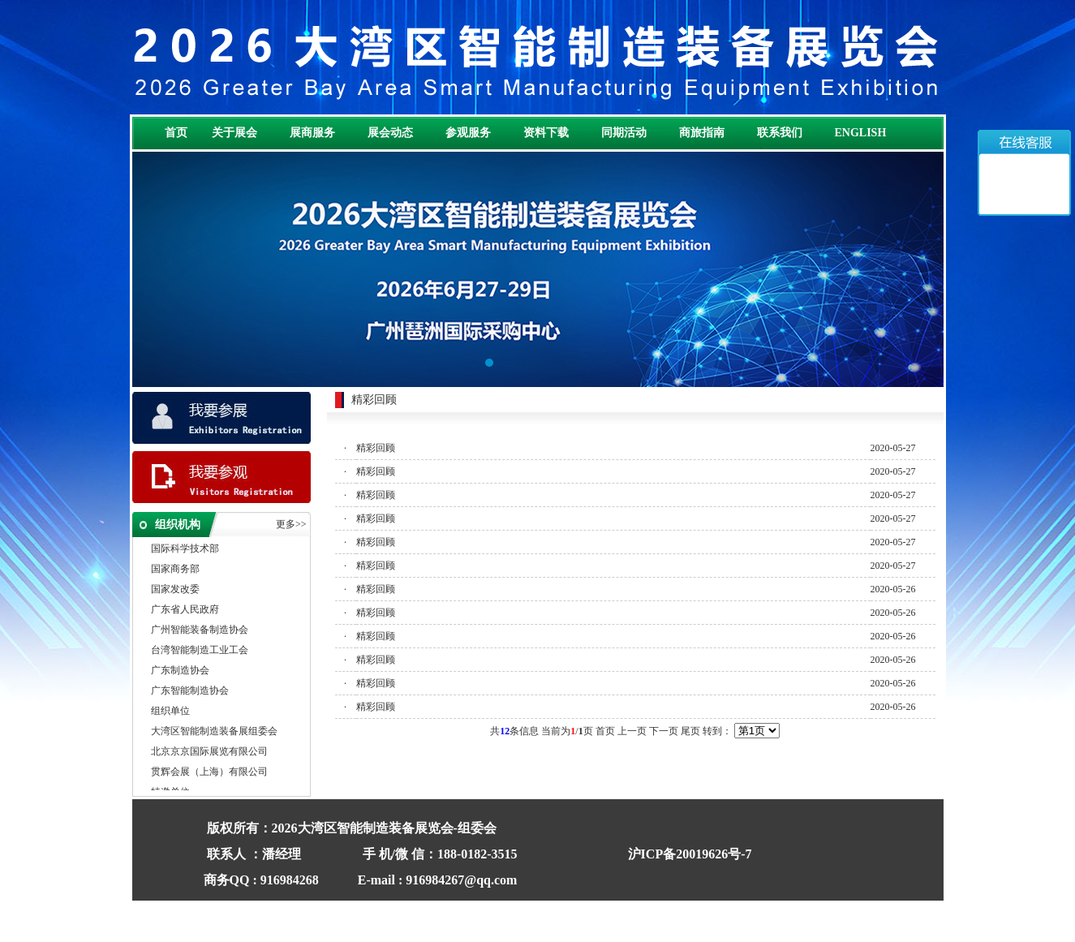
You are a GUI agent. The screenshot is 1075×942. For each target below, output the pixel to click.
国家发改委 (175, 590)
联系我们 (779, 133)
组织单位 (170, 711)
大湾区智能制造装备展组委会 (214, 732)
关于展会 (234, 133)
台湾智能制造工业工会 (199, 650)
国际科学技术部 (185, 549)
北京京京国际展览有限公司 (209, 752)
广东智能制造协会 (190, 691)
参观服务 (468, 133)
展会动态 (390, 133)
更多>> (291, 524)
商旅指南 (702, 133)
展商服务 (312, 133)
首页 (176, 133)
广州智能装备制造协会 (199, 630)
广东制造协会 (180, 671)
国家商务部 (175, 569)
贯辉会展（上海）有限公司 (209, 772)
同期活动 (624, 133)
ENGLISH (861, 133)
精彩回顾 (375, 448)
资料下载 (546, 133)
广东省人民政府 (185, 610)
